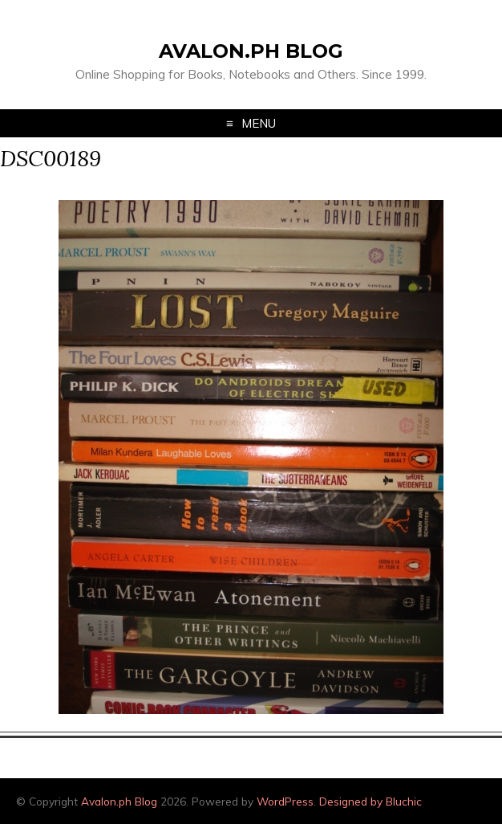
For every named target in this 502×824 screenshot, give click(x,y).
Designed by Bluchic (370, 801)
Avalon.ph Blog (251, 51)
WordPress (285, 801)
